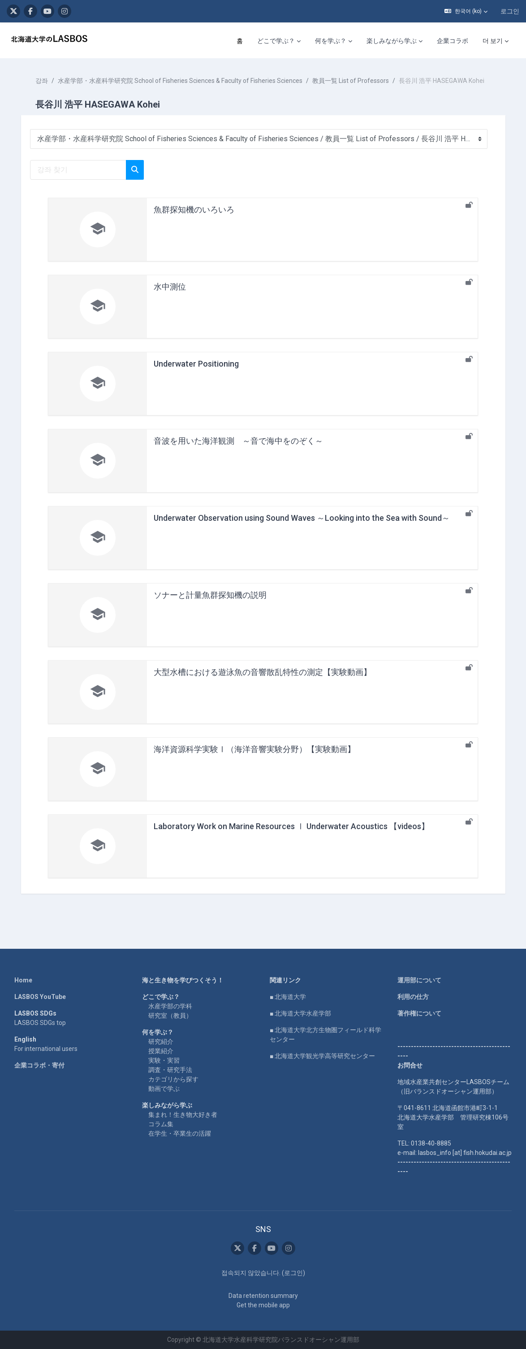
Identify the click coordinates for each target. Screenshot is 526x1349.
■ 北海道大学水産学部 (300, 1013)
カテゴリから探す (173, 1079)
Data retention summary (263, 1295)
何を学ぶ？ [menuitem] (330, 40)
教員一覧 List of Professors (354, 80)
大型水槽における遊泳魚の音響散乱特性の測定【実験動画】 (262, 681)
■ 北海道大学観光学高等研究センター (322, 1055)
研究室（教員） (170, 1015)
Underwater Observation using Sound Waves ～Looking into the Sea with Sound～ (302, 527)
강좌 (45, 80)
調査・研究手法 (170, 1069)
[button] (466, 11)
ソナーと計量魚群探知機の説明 (210, 604)
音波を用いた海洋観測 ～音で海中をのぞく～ (238, 450)
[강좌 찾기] (82, 179)
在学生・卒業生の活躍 (179, 1133)
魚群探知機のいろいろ (194, 219)
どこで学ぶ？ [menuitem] (276, 40)
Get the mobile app (263, 1305)
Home (23, 980)
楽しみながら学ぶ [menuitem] (391, 40)
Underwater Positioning (196, 373)
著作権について (419, 1013)
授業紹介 (160, 1051)
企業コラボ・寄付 (39, 1065)
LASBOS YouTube (40, 996)
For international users (46, 1048)
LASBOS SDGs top (40, 1022)
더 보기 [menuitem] (493, 40)
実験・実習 (164, 1060)
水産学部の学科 (170, 1006)
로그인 (509, 11)
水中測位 (170, 296)
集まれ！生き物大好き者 (182, 1114)
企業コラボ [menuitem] (452, 40)
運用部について (419, 980)
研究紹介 (160, 1041)
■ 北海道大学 (288, 996)
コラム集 (160, 1124)
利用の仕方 (413, 996)
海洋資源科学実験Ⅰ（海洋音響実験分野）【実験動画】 (254, 758)
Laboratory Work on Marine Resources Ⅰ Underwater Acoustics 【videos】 (291, 835)
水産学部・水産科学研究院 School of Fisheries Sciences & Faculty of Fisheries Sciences (184, 80)
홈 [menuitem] (240, 40)
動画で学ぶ (164, 1088)
